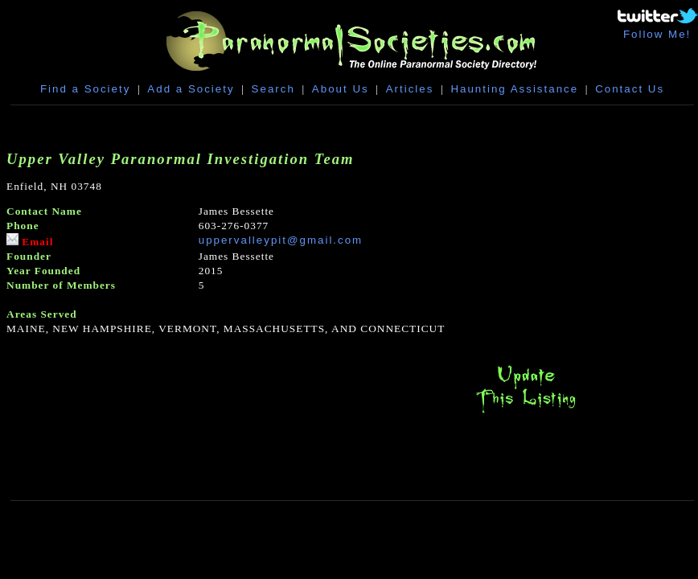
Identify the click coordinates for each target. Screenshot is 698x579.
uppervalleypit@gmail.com (281, 240)
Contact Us (629, 89)
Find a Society (85, 89)
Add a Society (190, 89)
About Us (340, 89)
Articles (410, 89)
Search (273, 89)
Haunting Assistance (514, 89)
